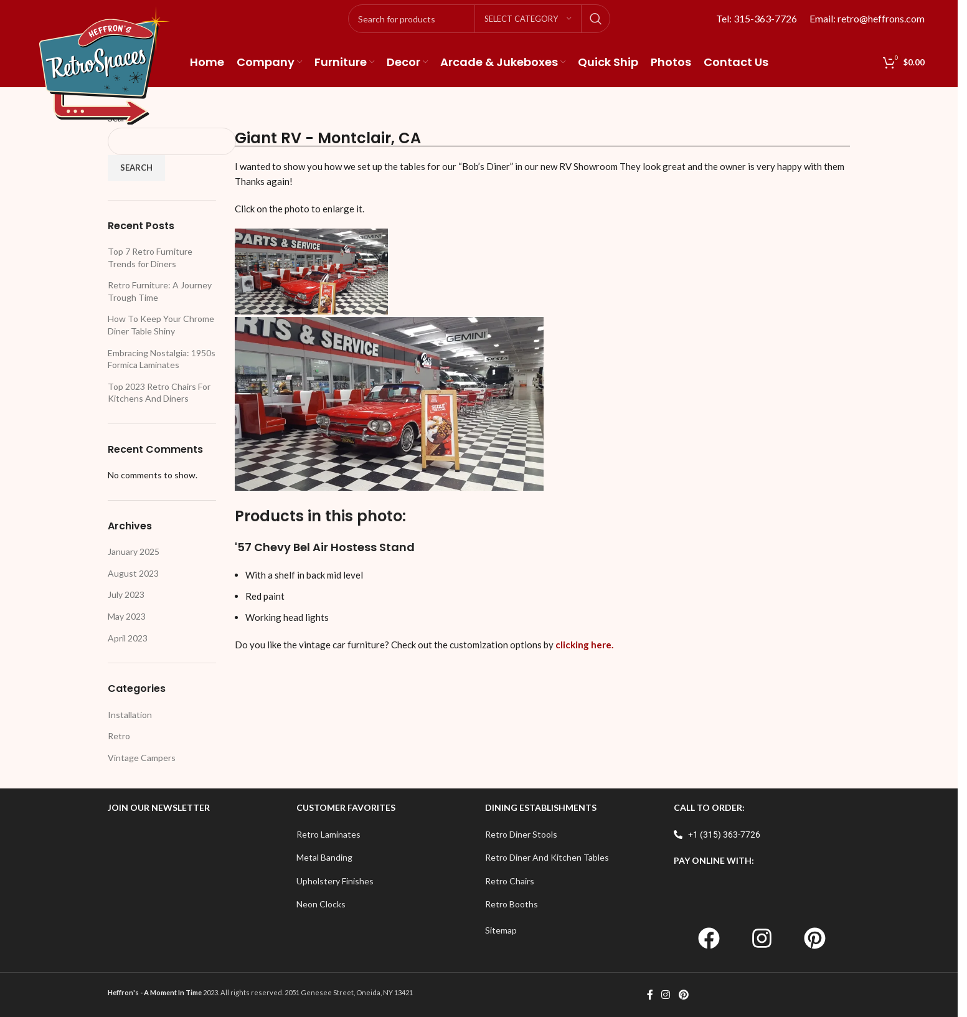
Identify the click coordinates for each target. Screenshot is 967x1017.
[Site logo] (104, 64)
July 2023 (126, 594)
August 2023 (133, 573)
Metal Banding (324, 857)
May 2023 (127, 616)
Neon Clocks (321, 904)
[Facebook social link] (650, 994)
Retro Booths (511, 904)
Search (136, 168)
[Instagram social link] (666, 994)
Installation (130, 714)
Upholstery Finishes (335, 881)
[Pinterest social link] (683, 994)
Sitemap (501, 930)
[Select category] (528, 18)
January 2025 (133, 551)
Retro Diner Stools (521, 834)
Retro (119, 736)
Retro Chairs (509, 881)
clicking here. (584, 644)
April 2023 (128, 638)
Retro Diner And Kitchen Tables (547, 857)
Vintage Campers (142, 757)
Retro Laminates (328, 834)
